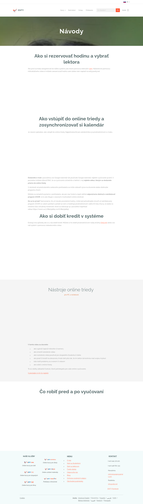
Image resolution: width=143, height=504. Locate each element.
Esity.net (104, 223)
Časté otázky (71, 469)
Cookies (22, 498)
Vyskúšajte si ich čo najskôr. (38, 373)
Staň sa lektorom (73, 466)
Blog (68, 475)
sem (90, 69)
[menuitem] (61, 10)
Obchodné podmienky (75, 481)
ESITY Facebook (113, 489)
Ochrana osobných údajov (76, 478)
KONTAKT (113, 456)
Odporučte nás (72, 472)
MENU (69, 456)
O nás (69, 460)
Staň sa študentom (74, 463)
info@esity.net (112, 484)
